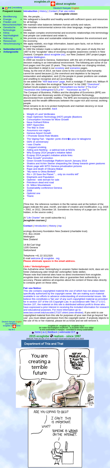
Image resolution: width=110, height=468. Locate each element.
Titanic (30, 196)
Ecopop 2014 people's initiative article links (49, 155)
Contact (53, 11)
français (67, 8)
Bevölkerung (10, 16)
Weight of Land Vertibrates (41, 114)
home (18, 326)
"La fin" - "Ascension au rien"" (72, 89)
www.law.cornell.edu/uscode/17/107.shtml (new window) (53, 312)
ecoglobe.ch (8, 326)
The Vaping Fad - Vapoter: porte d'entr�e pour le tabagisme (59, 139)
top (60, 225)
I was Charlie (34, 144)
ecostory (17, 7)
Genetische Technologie (8, 28)
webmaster (65, 332)
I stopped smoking (36, 147)
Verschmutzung (11, 43)
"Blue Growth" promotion (40, 158)
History (43, 11)
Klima (6, 32)
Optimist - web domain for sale (43, 179)
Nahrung (7, 38)
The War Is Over (35, 127)
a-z (13, 329)
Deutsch (57, 8)
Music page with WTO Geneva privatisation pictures (54, 166)
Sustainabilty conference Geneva (44, 187)
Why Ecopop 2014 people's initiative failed (49, 152)
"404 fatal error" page (53, 81)
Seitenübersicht (12, 49)
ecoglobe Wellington (34, 57)
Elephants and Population (40, 177)
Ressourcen (9, 41)
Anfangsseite (10, 51)
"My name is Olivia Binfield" (41, 171)
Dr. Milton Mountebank (39, 185)
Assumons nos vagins (38, 130)
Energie (7, 19)
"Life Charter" (33, 217)
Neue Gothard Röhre (38, 122)
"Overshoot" (93, 84)
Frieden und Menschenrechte (10, 23)
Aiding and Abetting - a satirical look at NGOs (51, 150)
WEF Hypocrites (35, 125)
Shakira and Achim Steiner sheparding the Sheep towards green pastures (66, 163)
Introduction (40, 225)
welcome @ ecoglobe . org (45, 258)
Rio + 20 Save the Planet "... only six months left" (53, 174)
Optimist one (33, 193)
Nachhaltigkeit (10, 35)
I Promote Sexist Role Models (42, 135)
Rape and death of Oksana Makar (45, 169)
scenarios (75, 68)
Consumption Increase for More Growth (48, 119)
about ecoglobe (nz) (54, 54)
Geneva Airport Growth (39, 133)
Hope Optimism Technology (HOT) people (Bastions (54, 116)
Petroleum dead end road (40, 182)
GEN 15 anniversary (37, 141)
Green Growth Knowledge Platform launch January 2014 (57, 160)
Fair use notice (67, 11)
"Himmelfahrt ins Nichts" (72, 87)
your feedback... (11, 324)
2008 (29, 190)
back (54, 108)
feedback (52, 332)
